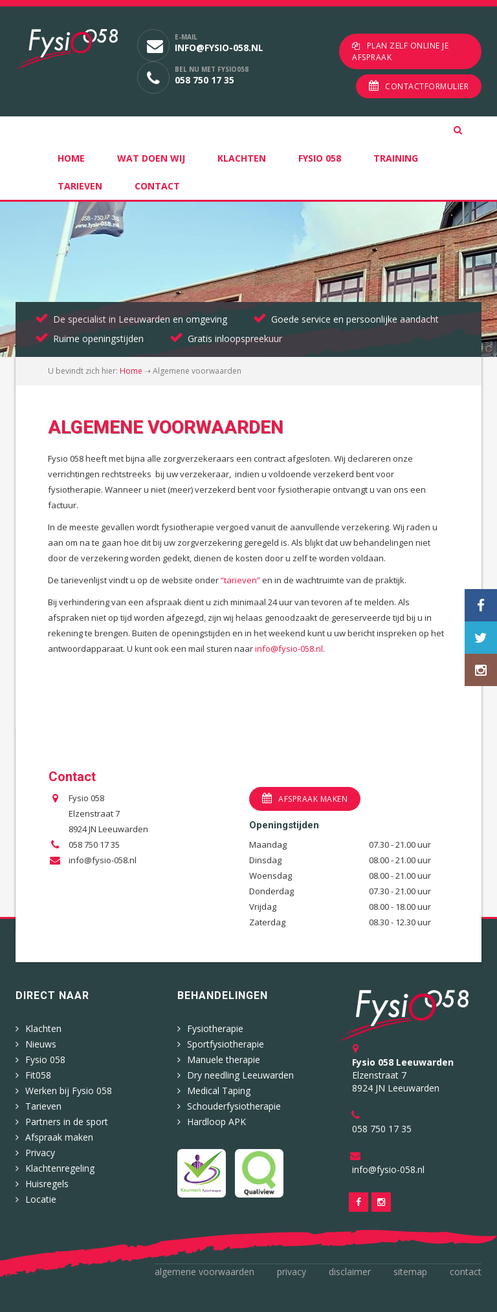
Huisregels (47, 1184)
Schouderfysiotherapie (234, 1106)
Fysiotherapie (215, 1028)
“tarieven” (240, 580)
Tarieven (80, 186)
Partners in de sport (66, 1121)
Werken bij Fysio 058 (68, 1090)
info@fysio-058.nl (219, 47)
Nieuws (40, 1044)
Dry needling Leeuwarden (240, 1075)
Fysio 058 (319, 158)
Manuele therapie (223, 1059)
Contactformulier (427, 86)
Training (395, 158)
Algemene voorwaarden (204, 1271)
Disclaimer (350, 1271)
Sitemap (410, 1271)
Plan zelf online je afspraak (400, 51)
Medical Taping (218, 1090)
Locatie (40, 1199)
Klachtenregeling (59, 1168)
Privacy (40, 1152)
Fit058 (38, 1075)
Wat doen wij (151, 158)
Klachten (241, 158)
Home (71, 158)
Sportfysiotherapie (225, 1044)
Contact (157, 186)
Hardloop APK (216, 1121)
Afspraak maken (313, 798)
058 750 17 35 (204, 80)
